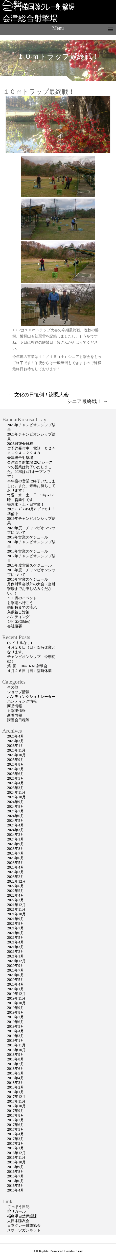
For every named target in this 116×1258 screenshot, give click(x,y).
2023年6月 (15, 858)
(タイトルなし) (19, 643)
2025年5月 (15, 778)
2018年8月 (15, 1059)
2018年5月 (15, 1073)
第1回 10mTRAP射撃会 (27, 666)
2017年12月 (16, 1097)
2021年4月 (15, 942)
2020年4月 (15, 984)
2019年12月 (16, 994)
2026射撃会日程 (20, 444)
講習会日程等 (18, 720)
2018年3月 (15, 1083)
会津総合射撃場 (30, 18)
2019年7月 (15, 1017)
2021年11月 (16, 909)
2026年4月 (15, 736)
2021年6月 (15, 933)
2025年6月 (15, 774)
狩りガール (16, 1211)
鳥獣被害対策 (18, 612)
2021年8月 (15, 923)
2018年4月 (15, 1078)
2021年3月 (15, 947)
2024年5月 (15, 820)
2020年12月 (16, 961)
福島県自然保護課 (22, 1216)
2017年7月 (15, 1120)
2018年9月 (15, 1055)
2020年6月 (15, 975)
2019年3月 (15, 1036)
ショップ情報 (18, 692)
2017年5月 (15, 1129)
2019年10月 (16, 1003)
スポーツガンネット (24, 1230)
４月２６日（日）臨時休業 (29, 671)
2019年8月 (15, 1012)
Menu (58, 28)
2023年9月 (15, 844)
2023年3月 (15, 872)
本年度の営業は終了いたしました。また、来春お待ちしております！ (31, 485)
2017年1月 (15, 1148)
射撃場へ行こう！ (22, 603)
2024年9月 (15, 802)
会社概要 (14, 626)
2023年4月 (15, 867)
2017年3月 (15, 1139)
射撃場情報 (16, 711)
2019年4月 (15, 1031)
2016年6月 (15, 1181)
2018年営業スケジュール (27, 551)
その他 (12, 687)
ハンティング (18, 617)
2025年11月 (16, 750)
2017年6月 (15, 1125)
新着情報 (14, 715)
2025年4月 (15, 783)
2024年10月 (16, 797)
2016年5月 (15, 1186)
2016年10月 (16, 1162)
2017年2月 (15, 1143)
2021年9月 (15, 919)
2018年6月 (15, 1069)
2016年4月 (15, 1190)
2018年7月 (15, 1064)
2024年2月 (15, 835)
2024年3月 (15, 830)
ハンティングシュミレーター (31, 697)
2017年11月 (16, 1101)
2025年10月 (16, 755)
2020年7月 (15, 970)
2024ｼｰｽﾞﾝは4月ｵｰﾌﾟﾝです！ (31, 509)
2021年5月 (15, 937)
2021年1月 (15, 956)
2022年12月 (16, 881)
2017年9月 (15, 1111)
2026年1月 (15, 746)
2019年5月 (15, 1026)
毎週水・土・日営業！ (25, 504)
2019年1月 (15, 1040)
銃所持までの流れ (22, 607)
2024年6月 (15, 816)
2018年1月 (15, 1092)
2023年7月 (15, 853)
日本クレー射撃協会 (24, 1225)
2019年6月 (15, 1022)
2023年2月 (15, 877)
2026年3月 (15, 741)
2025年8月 (15, 764)
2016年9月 (15, 1167)
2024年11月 (16, 792)
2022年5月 (15, 891)
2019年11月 (16, 998)
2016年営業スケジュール (27, 579)
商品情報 (14, 706)
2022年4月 (15, 895)
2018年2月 (15, 1087)
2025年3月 (15, 788)
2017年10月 (16, 1106)
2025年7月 (15, 769)
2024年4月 (15, 825)
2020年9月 (15, 966)
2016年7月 (15, 1176)
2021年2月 (15, 952)
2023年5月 (15, 863)
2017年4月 (15, 1134)
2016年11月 (16, 1157)
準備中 (12, 514)
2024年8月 (15, 806)
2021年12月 (16, 905)
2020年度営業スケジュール (29, 565)
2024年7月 (15, 811)
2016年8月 (15, 1172)
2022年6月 (15, 886)
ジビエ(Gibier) (18, 621)
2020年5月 (15, 980)
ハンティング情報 (22, 701)
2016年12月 (16, 1153)
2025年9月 (15, 760)
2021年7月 (15, 928)
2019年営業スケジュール (27, 537)
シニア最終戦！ (87, 401)
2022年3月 (15, 900)
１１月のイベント (22, 598)
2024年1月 (15, 839)
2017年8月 (15, 1115)
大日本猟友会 (18, 1221)
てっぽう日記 (18, 1207)
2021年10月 (16, 914)
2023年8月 (15, 849)
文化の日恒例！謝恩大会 (38, 394)
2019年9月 (15, 1008)
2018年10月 (16, 1050)
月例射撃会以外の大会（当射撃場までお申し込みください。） (31, 588)
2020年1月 (15, 989)
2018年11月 (16, 1045)
